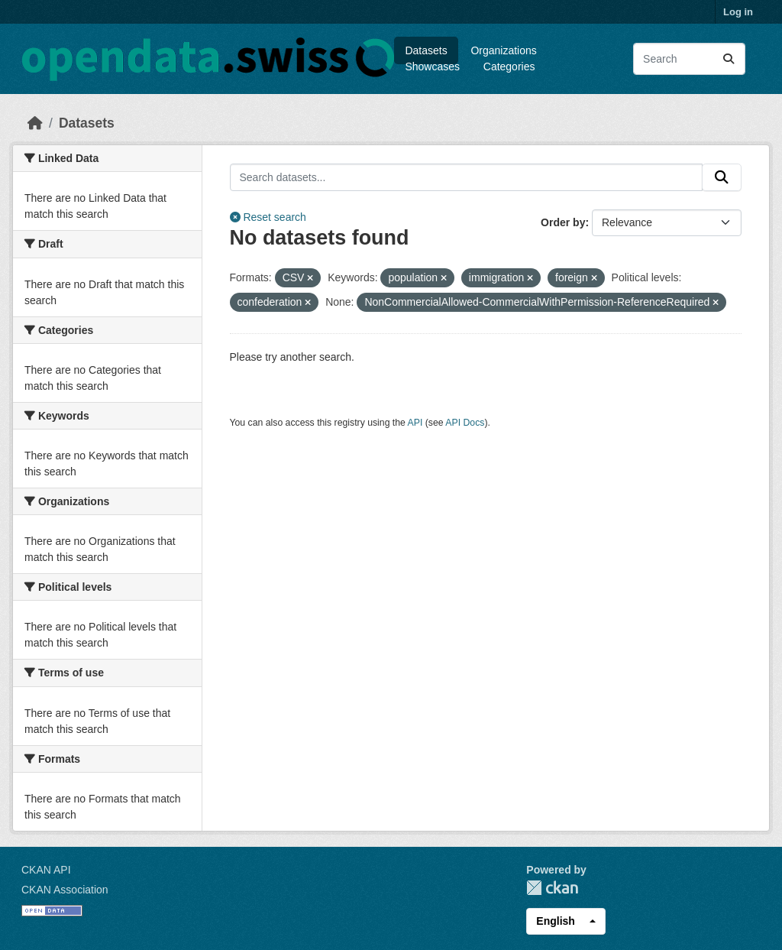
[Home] (35, 123)
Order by (563, 222)
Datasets (426, 50)
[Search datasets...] (689, 59)
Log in (738, 12)
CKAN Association (64, 890)
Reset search (268, 217)
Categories (509, 66)
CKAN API (46, 870)
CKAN (552, 888)
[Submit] (728, 59)
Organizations (503, 50)
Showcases (432, 66)
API (415, 422)
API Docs (464, 422)
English (555, 921)
